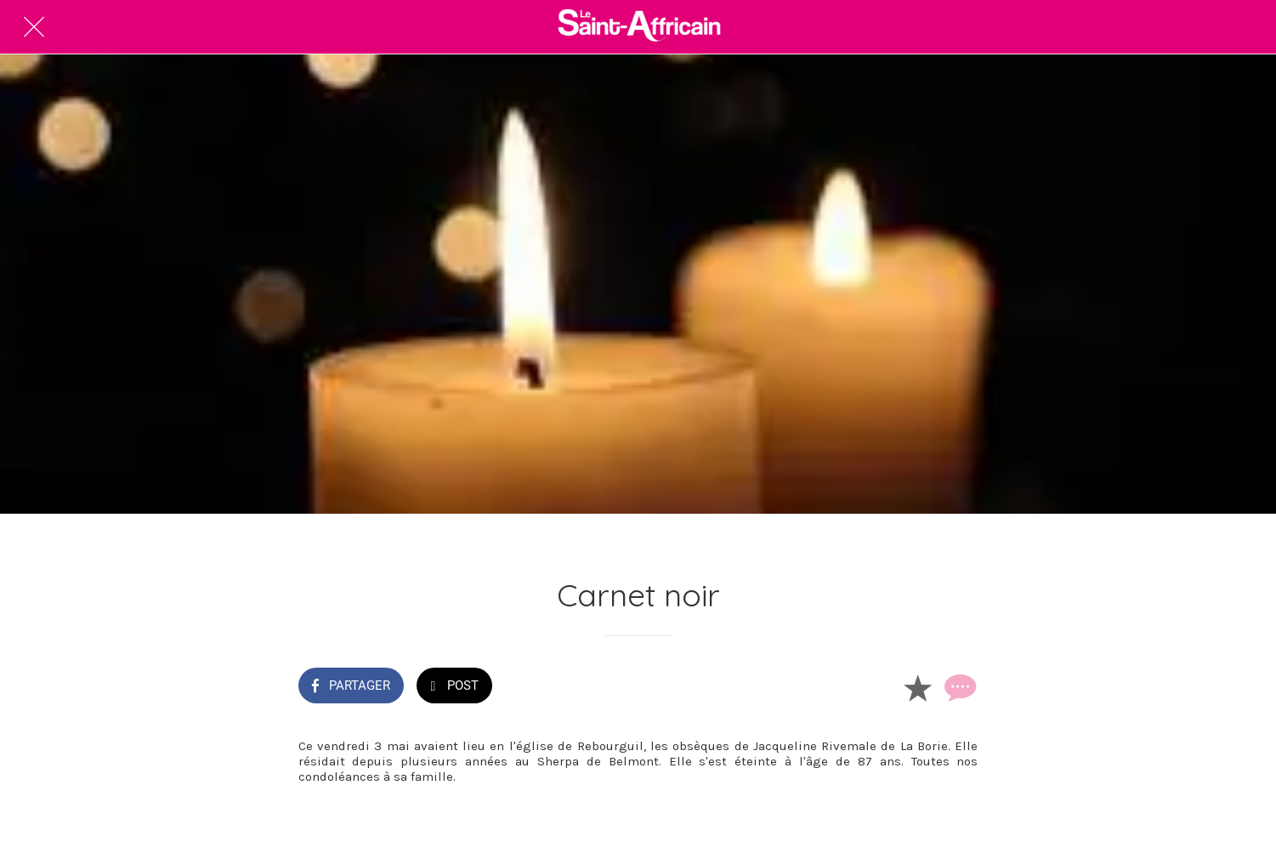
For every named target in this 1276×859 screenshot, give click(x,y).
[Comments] (958, 687)
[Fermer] (34, 27)
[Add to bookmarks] (917, 687)
